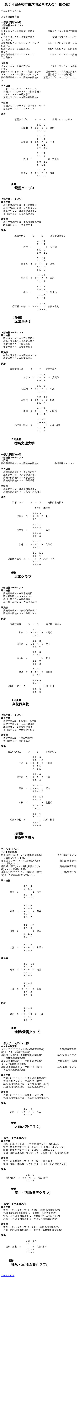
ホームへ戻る (7, 1275)
